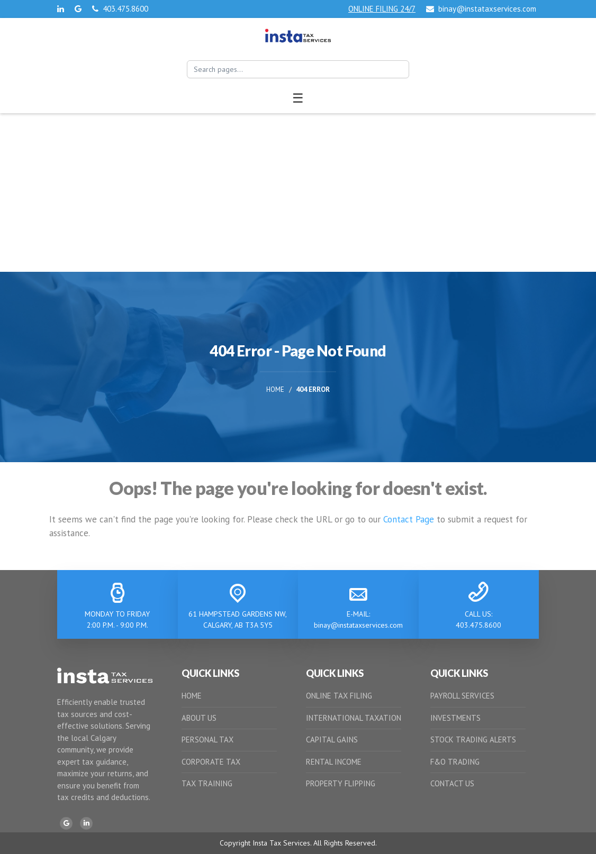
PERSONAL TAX (207, 739)
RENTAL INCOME (334, 762)
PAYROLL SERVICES (462, 696)
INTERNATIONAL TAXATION (353, 718)
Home (275, 389)
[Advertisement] (298, 192)
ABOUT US (199, 718)
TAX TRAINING (207, 783)
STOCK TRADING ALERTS (473, 739)
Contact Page (408, 519)
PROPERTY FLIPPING (340, 783)
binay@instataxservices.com (481, 9)
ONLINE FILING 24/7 (382, 9)
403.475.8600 (120, 9)
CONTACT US (452, 783)
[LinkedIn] (86, 823)
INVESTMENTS (455, 718)
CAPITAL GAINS (332, 739)
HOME (192, 696)
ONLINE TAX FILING (339, 696)
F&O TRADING (455, 762)
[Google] (66, 823)
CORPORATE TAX (211, 762)
